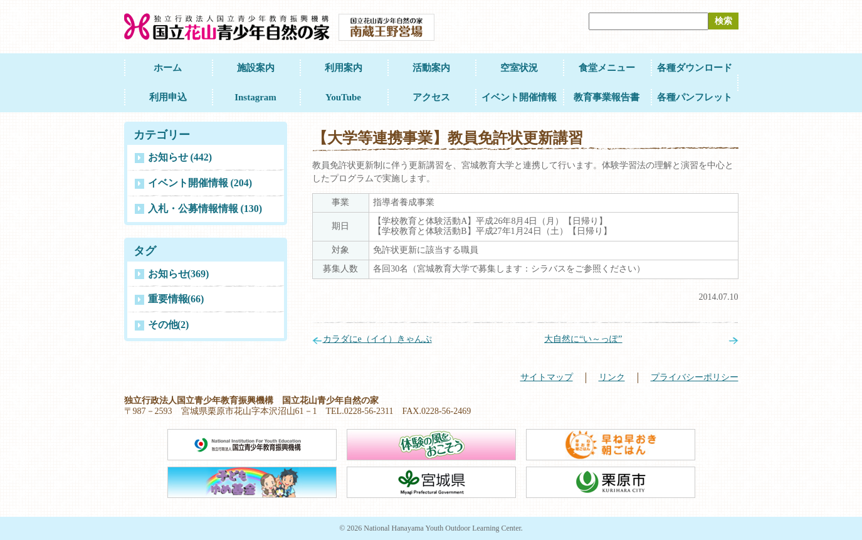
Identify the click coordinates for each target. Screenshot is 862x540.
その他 (168, 324)
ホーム (168, 68)
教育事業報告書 (606, 97)
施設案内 (256, 68)
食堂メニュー (607, 68)
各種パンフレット (694, 97)
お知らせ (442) (180, 157)
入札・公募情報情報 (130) (205, 208)
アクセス (431, 97)
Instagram (255, 97)
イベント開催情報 (519, 97)
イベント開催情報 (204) (200, 182)
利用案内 (343, 68)
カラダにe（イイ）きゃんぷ (377, 339)
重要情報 (176, 299)
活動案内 (431, 68)
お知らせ (178, 273)
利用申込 (168, 97)
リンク (612, 377)
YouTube (343, 97)
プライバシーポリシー (694, 377)
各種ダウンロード (694, 68)
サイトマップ (546, 377)
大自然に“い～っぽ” (583, 339)
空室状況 (519, 68)
